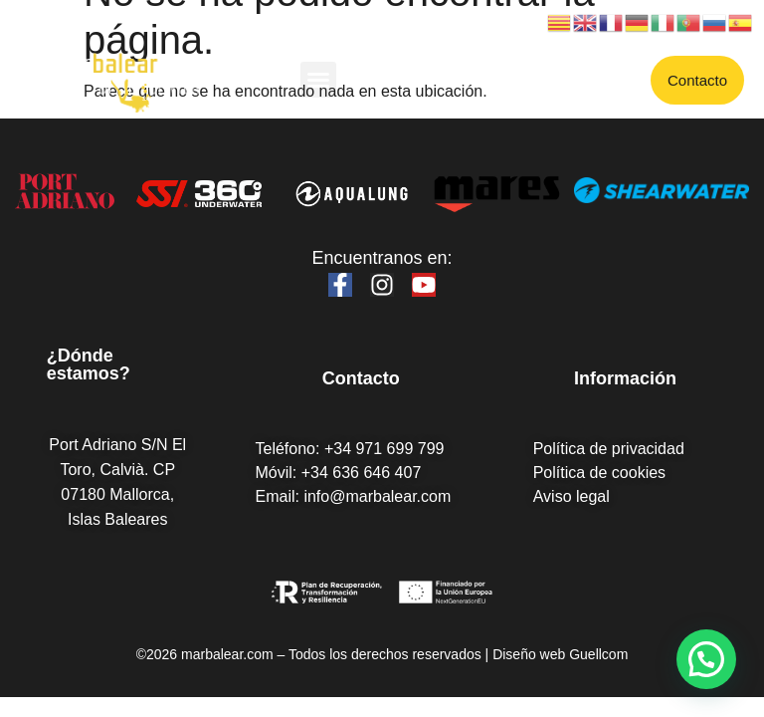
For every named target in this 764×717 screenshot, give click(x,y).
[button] (318, 80)
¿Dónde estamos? (88, 364)
